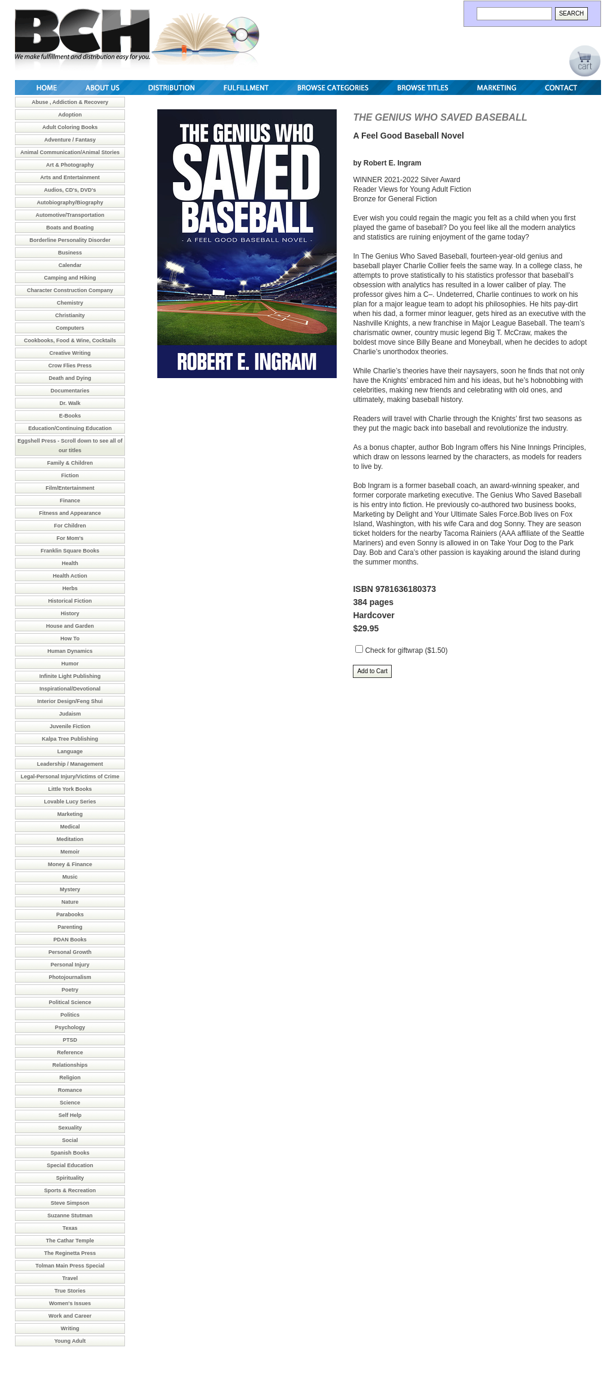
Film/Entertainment (69, 488)
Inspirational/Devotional (69, 689)
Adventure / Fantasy (70, 140)
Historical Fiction (70, 601)
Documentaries (69, 391)
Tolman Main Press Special (69, 1266)
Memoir (70, 852)
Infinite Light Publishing (70, 676)
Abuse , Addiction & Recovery (70, 102)
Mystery (70, 889)
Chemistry (70, 303)
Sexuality (70, 1128)
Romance (70, 1090)
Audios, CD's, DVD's (70, 190)
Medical (70, 827)
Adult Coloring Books (70, 127)
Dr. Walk (69, 403)
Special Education (70, 1165)
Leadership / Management (70, 764)
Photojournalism (69, 977)
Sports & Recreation (70, 1190)
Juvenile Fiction (70, 726)
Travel (70, 1278)
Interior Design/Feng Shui (70, 701)
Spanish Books (69, 1153)
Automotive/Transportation (69, 215)
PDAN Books (70, 940)
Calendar (70, 265)
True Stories (70, 1291)
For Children (70, 526)
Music (70, 877)
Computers (70, 328)
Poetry (70, 990)
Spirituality (70, 1178)
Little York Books (70, 789)
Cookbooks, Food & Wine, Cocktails (70, 340)
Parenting (70, 927)
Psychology (70, 1027)
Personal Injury (69, 965)
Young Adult (70, 1341)
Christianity (70, 315)
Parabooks (70, 914)
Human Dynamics (70, 651)
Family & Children (70, 463)
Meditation (70, 839)
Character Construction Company (70, 290)
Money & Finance (70, 864)
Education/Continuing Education (70, 428)
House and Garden (70, 626)
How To (70, 639)
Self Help (70, 1115)
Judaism (70, 714)
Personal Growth (70, 952)
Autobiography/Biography (70, 202)
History (69, 613)
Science (70, 1103)
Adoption (70, 115)
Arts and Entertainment (70, 177)
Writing (70, 1328)
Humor (70, 664)
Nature (70, 902)
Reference (70, 1052)
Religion (70, 1078)
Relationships (69, 1065)
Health (70, 563)
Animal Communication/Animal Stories (70, 152)
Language (70, 751)
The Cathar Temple (70, 1241)
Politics (70, 1015)
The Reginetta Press (70, 1253)
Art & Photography (70, 165)
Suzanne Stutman (70, 1216)
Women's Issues (70, 1303)
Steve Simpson (70, 1203)
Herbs (70, 588)
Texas (70, 1228)
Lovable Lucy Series (70, 802)
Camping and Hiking (70, 278)
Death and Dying (69, 378)
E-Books (70, 416)
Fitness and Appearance (70, 513)
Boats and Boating (70, 228)
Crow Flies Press (70, 366)
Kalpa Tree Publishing (70, 739)
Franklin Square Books (70, 551)
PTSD (70, 1040)
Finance (70, 501)
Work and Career (70, 1316)
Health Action (70, 576)
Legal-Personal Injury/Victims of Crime (70, 776)
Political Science (69, 1002)
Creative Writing (70, 353)
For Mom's (69, 538)
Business (70, 253)
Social (70, 1140)
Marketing (70, 814)
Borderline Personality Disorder (70, 240)
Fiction (70, 475)
